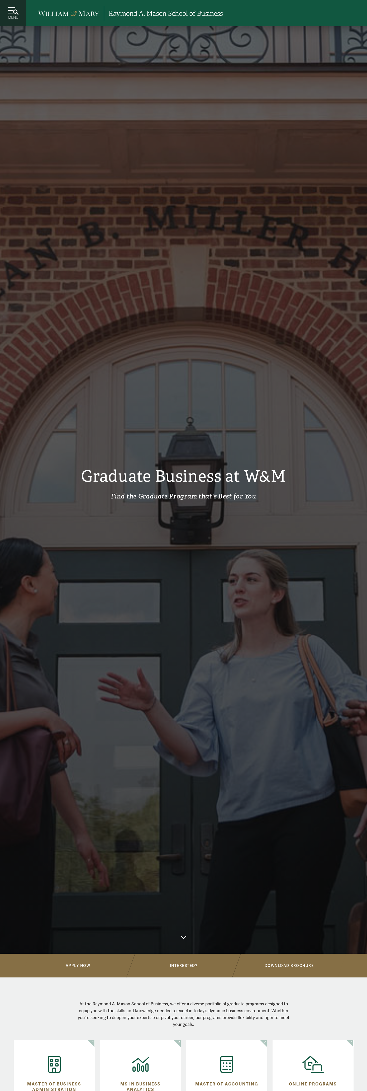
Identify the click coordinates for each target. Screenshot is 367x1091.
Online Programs (313, 1084)
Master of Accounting (226, 1084)
